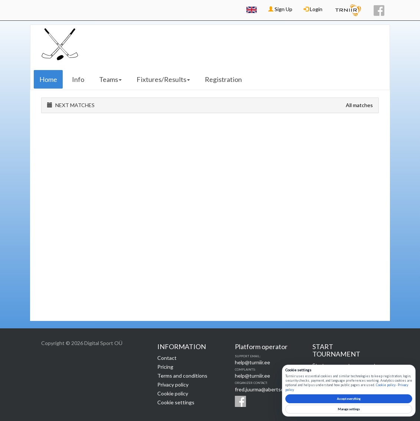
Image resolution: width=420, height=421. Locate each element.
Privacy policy (172, 384)
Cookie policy (172, 393)
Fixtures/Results (163, 79)
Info (78, 79)
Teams (110, 79)
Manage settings (349, 409)
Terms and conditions (182, 375)
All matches (359, 105)
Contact (167, 358)
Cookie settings (175, 402)
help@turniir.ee (252, 362)
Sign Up (280, 9)
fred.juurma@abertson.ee (264, 389)
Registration (223, 79)
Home (48, 79)
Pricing (165, 367)
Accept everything (349, 399)
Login (312, 9)
